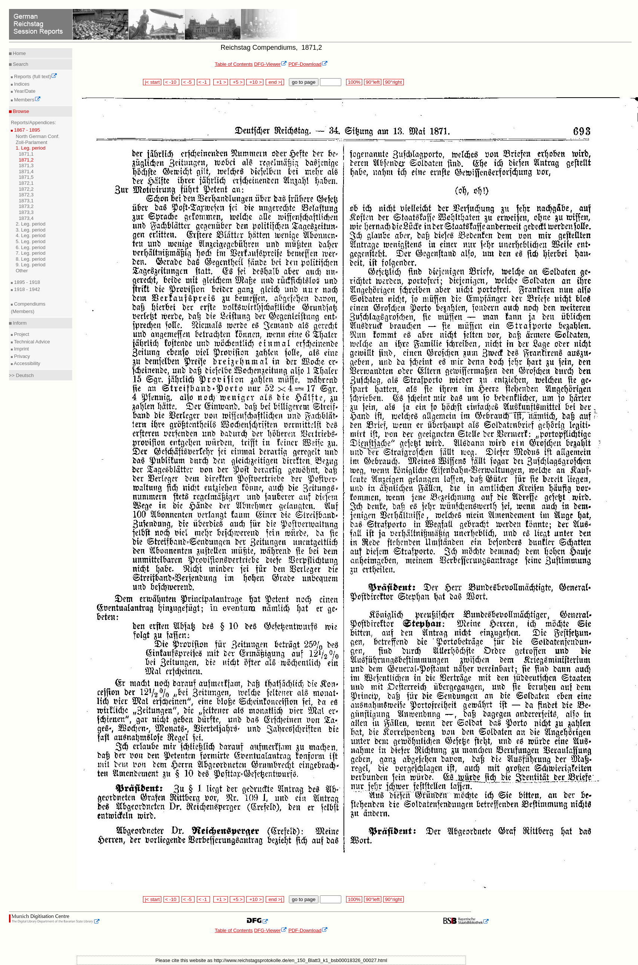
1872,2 (26, 189)
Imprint (21, 349)
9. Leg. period (31, 264)
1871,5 (26, 177)
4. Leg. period (31, 235)
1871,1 (26, 154)
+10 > (255, 82)
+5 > (237, 82)
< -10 (171, 82)
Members (27, 99)
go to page (303, 82)
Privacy (21, 356)
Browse (20, 111)
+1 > (221, 82)
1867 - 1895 (26, 130)
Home (19, 53)
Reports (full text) (35, 76)
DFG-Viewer (270, 64)
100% (354, 82)
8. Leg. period (31, 259)
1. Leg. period (31, 148)
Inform (19, 323)
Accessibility (26, 363)
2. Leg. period (31, 224)
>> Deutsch (21, 375)
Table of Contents (234, 64)
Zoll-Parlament (32, 142)
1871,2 (26, 160)
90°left (372, 82)
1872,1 (26, 183)
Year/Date (24, 91)
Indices (21, 84)
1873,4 (26, 218)
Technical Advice (31, 341)
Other (22, 270)
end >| (275, 82)
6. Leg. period (31, 247)
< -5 (188, 82)
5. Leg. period (31, 241)
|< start (152, 82)
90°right (393, 82)
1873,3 (26, 212)
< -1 (203, 82)
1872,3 (26, 194)
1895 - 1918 (26, 282)
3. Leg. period (31, 230)
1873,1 (26, 200)
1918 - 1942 (26, 289)
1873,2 (26, 206)
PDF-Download (308, 64)
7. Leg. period (31, 253)
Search (20, 64)
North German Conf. (37, 136)
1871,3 (26, 165)
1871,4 (26, 171)
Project (21, 334)
